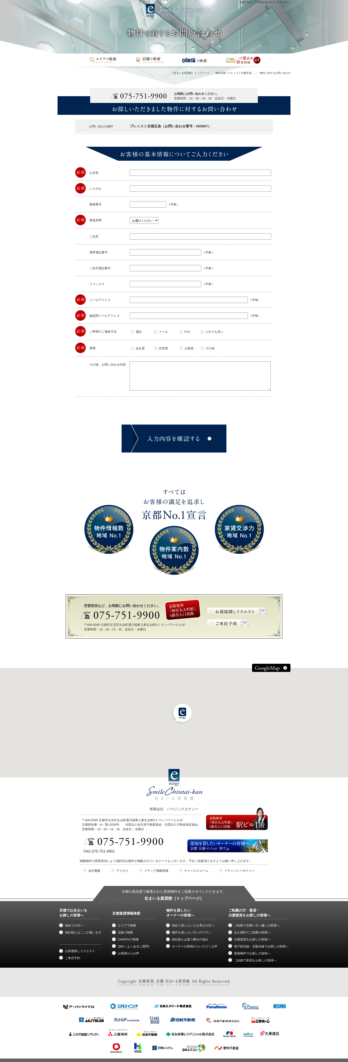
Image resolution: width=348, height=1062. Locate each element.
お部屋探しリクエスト (80, 951)
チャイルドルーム (196, 870)
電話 (136, 332)
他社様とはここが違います (83, 932)
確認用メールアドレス (104, 315)
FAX (185, 332)
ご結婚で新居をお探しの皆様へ (255, 960)
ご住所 (94, 236)
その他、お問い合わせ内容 (107, 364)
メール (161, 332)
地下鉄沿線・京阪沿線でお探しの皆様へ (261, 946)
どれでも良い (212, 332)
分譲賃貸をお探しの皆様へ (252, 939)
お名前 (94, 172)
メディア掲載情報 (156, 870)
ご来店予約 (72, 958)
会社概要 (94, 870)
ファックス (97, 284)
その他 (208, 348)
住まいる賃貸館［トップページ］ (174, 898)
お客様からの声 (128, 953)
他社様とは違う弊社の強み (190, 939)
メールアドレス (100, 300)
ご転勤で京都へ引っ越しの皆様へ (257, 925)
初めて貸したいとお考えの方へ (193, 925)
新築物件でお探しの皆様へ (252, 953)
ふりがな (95, 188)
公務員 (187, 348)
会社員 (138, 348)
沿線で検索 (125, 932)
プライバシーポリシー (239, 870)
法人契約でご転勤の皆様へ (252, 932)
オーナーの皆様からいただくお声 (194, 946)
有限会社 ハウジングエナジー (174, 794)
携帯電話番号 (98, 252)
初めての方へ (74, 925)
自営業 (161, 348)
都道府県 (95, 220)
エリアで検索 (127, 925)
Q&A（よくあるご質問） (134, 946)
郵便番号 (95, 204)
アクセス (122, 870)
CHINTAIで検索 (128, 939)
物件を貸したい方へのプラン (191, 932)
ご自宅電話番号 (100, 268)
